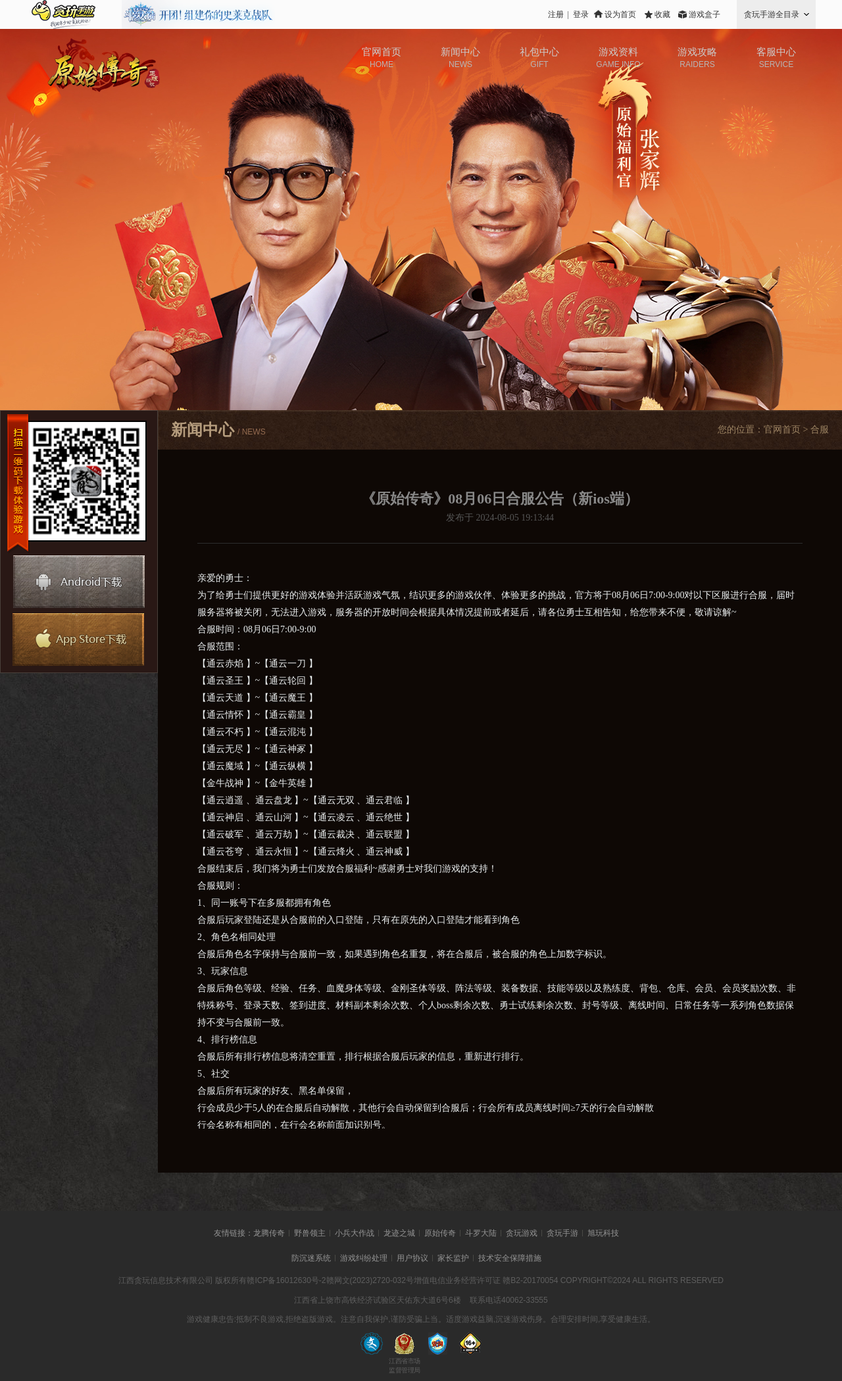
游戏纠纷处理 (363, 1258)
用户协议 (412, 1258)
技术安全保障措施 (509, 1258)
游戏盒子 (704, 14)
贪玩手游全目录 (771, 14)
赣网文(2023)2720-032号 (370, 1280)
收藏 (662, 14)
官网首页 (782, 429)
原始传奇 (440, 1233)
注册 (556, 14)
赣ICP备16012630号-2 (286, 1280)
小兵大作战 (354, 1233)
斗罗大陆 (481, 1233)
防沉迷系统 (311, 1258)
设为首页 (620, 14)
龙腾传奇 (269, 1233)
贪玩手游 (562, 1233)
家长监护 (453, 1258)
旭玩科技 (603, 1233)
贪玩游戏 (521, 1233)
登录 (581, 14)
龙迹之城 (399, 1233)
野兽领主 (310, 1233)
